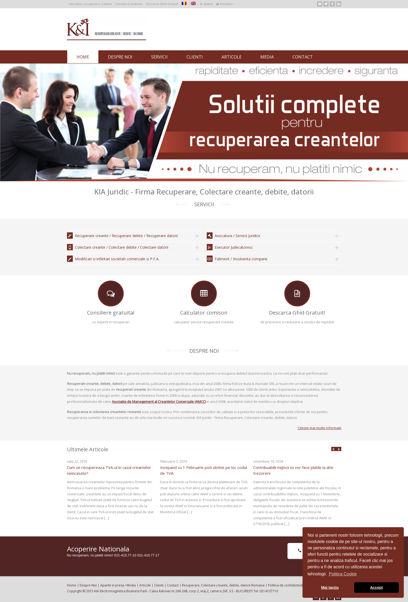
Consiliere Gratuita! (129, 4)
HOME (82, 57)
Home (71, 585)
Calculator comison (204, 312)
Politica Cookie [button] (343, 574)
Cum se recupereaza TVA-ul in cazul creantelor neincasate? (109, 470)
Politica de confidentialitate (288, 585)
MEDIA (267, 57)
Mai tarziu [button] (330, 587)
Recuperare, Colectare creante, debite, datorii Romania (223, 585)
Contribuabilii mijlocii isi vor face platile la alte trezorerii (293, 470)
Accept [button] (376, 587)
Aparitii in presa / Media (118, 585)
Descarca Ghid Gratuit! (162, 4)
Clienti (159, 585)
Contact (173, 585)
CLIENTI (194, 57)
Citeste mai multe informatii (319, 427)
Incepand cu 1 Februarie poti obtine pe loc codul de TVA (203, 470)
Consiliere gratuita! (111, 312)
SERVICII (159, 57)
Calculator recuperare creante (90, 4)
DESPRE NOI (120, 57)
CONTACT (302, 57)
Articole (145, 585)
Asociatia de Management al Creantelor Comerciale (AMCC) (159, 401)
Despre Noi (88, 585)
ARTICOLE (232, 57)
